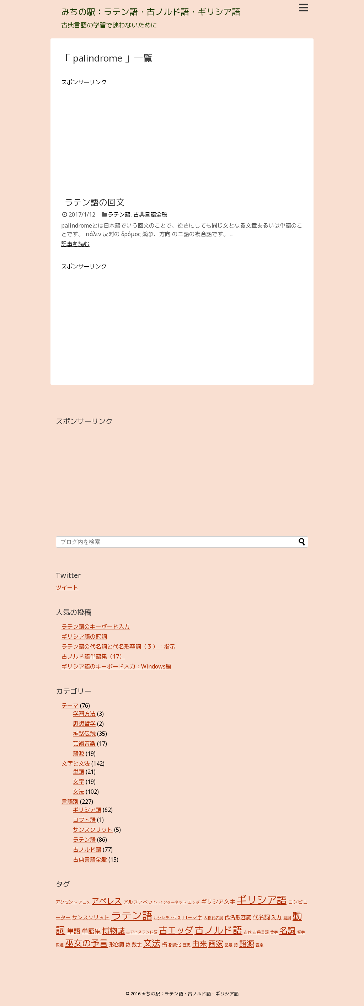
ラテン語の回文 (94, 202)
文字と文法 (75, 763)
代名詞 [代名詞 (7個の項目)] (261, 917)
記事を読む (75, 244)
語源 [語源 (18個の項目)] (246, 943)
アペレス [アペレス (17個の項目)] (107, 900)
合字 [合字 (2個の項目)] (274, 932)
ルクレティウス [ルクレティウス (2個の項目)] (167, 917)
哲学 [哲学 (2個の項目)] (301, 932)
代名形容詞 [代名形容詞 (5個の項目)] (238, 917)
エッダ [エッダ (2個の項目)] (194, 902)
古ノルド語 (87, 849)
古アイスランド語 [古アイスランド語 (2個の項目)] (141, 932)
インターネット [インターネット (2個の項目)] (173, 902)
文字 (78, 782)
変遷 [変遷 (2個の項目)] (60, 944)
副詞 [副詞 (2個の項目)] (287, 917)
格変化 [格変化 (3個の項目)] (174, 945)
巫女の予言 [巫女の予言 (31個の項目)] (86, 943)
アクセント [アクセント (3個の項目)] (66, 902)
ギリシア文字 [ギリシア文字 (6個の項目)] (218, 901)
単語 (78, 772)
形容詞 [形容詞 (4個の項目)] (116, 944)
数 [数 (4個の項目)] (127, 944)
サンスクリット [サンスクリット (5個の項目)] (90, 917)
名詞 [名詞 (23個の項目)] (287, 930)
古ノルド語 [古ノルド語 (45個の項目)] (218, 930)
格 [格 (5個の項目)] (164, 944)
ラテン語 (119, 214)
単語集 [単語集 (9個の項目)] (91, 931)
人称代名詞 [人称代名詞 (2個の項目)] (213, 917)
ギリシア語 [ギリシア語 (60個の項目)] (262, 899)
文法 (78, 791)
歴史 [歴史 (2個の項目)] (187, 944)
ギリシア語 (87, 810)
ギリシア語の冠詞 (84, 636)
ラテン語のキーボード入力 (95, 626)
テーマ (70, 705)
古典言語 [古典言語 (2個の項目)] (261, 932)
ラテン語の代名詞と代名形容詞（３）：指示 (118, 646)
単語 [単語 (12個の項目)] (73, 931)
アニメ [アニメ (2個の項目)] (84, 902)
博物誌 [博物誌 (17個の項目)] (113, 930)
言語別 (70, 801)
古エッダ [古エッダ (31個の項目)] (176, 930)
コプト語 (84, 820)
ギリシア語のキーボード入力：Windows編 (116, 666)
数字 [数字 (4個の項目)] (137, 944)
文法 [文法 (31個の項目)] (151, 943)
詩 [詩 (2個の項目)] (236, 944)
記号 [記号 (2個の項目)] (228, 944)
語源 (78, 753)
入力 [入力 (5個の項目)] (276, 917)
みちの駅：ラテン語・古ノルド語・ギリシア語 (150, 11)
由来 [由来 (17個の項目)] (199, 943)
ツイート (67, 587)
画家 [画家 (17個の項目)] (215, 943)
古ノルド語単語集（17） (93, 656)
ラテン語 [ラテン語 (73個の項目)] (131, 915)
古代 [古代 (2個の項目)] (248, 932)
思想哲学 (84, 724)
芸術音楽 (84, 743)
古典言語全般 (150, 214)
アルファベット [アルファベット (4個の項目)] (140, 901)
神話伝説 (84, 734)
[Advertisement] (182, 136)
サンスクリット (93, 830)
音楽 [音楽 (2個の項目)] (259, 944)
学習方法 (84, 714)
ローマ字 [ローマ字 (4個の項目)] (192, 917)
